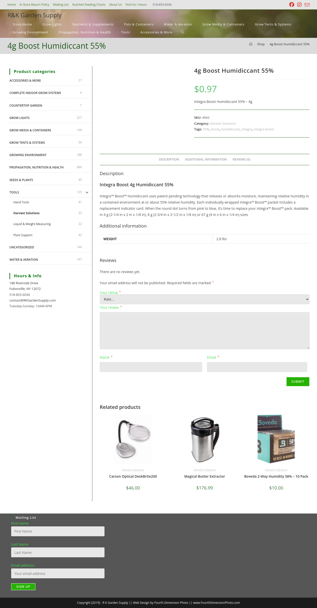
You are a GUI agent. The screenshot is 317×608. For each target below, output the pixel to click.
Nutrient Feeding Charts (89, 4)
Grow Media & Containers (30, 130)
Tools (14, 192)
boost (215, 129)
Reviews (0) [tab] (241, 159)
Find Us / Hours (136, 4)
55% (206, 129)
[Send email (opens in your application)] (306, 5)
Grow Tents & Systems (27, 142)
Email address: (23, 565)
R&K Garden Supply (34, 15)
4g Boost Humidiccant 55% (290, 44)
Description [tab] (169, 159)
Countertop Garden (25, 105)
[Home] (250, 44)
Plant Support (22, 235)
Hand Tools (21, 202)
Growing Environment (28, 155)
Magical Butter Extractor (204, 476)
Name (106, 357)
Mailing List (61, 4)
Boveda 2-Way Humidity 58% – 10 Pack (276, 476)
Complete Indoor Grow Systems (35, 93)
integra (246, 129)
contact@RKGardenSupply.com (32, 300)
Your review (111, 307)
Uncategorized (21, 247)
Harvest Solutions (223, 123)
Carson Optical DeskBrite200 (133, 476)
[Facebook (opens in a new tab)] (292, 4)
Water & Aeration (23, 259)
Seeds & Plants (21, 180)
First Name (20, 523)
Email (213, 357)
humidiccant (230, 129)
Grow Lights (19, 118)
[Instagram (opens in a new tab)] (299, 4)
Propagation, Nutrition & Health (36, 167)
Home (11, 4)
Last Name (19, 544)
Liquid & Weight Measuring (32, 224)
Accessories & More (25, 80)
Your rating (110, 292)
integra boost (264, 129)
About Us (115, 4)
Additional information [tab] (206, 159)
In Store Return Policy (34, 4)
